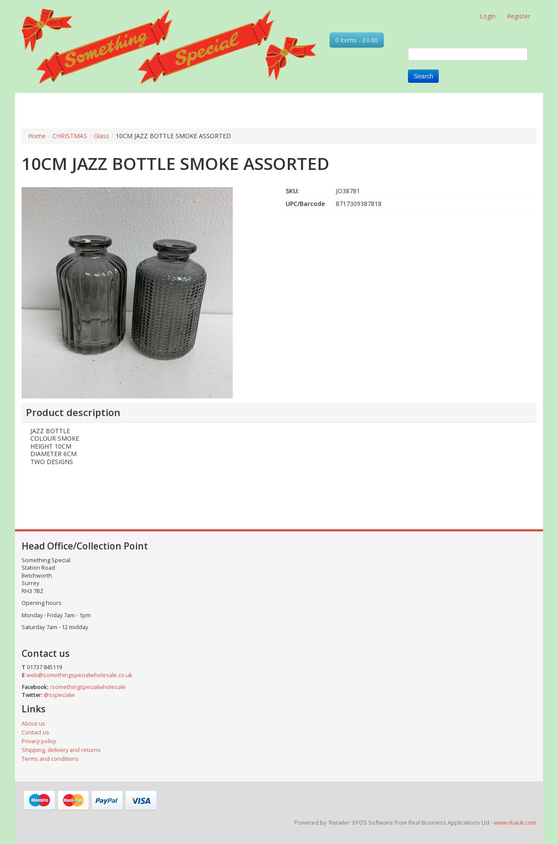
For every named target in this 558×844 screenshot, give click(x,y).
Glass (101, 136)
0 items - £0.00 (356, 40)
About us (33, 723)
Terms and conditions (50, 759)
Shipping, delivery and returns (61, 750)
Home (37, 136)
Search (423, 76)
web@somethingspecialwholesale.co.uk (79, 675)
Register (518, 16)
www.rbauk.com (515, 822)
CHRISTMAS (69, 136)
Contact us (35, 732)
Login (488, 16)
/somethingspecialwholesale (88, 687)
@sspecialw (59, 695)
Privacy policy (39, 741)
